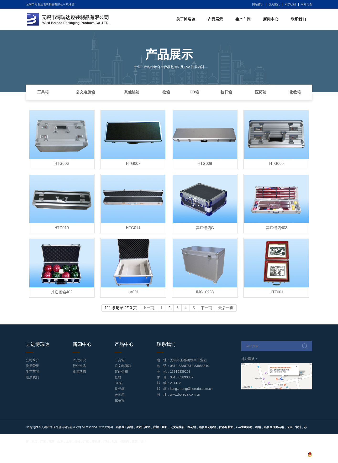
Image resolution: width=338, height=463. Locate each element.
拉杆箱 (226, 92)
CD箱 (194, 92)
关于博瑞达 (185, 19)
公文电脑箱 (85, 92)
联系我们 (298, 19)
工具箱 (43, 92)
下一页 (206, 308)
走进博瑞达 (38, 344)
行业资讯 (79, 366)
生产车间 (243, 19)
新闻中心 (270, 19)
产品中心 (124, 344)
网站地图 (306, 4)
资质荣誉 (32, 366)
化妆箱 (295, 92)
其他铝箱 (131, 92)
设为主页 (274, 4)
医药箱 (260, 92)
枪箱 (166, 92)
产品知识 (79, 360)
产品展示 (215, 19)
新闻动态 (79, 371)
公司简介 (32, 360)
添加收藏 (290, 4)
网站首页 (258, 4)
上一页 (148, 308)
